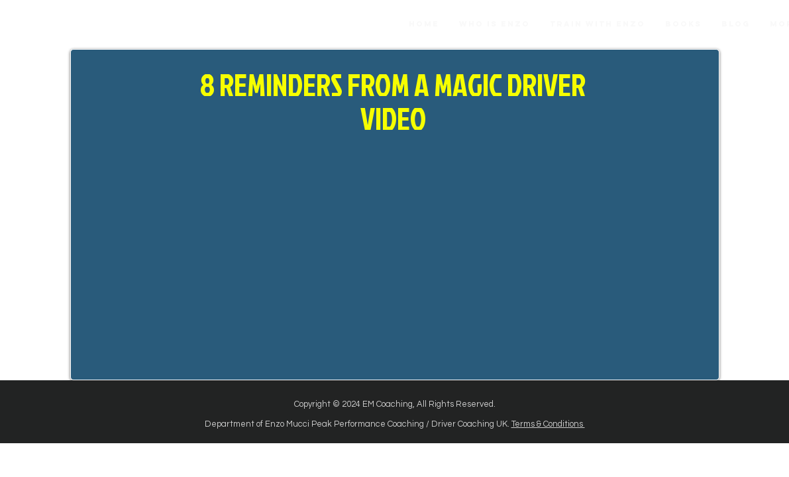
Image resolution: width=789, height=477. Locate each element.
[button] (683, 24)
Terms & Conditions (548, 424)
